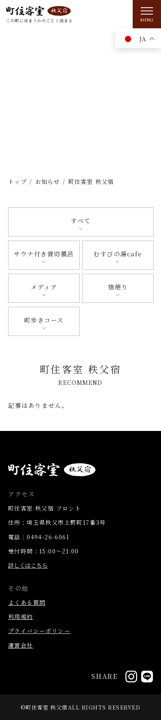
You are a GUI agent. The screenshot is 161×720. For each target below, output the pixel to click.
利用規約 (20, 616)
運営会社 (20, 645)
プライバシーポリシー (39, 631)
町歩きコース (44, 320)
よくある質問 (26, 602)
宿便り (118, 287)
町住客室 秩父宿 (46, 707)
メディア (44, 287)
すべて (81, 220)
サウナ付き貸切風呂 (44, 253)
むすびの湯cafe (117, 253)
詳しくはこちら (28, 565)
